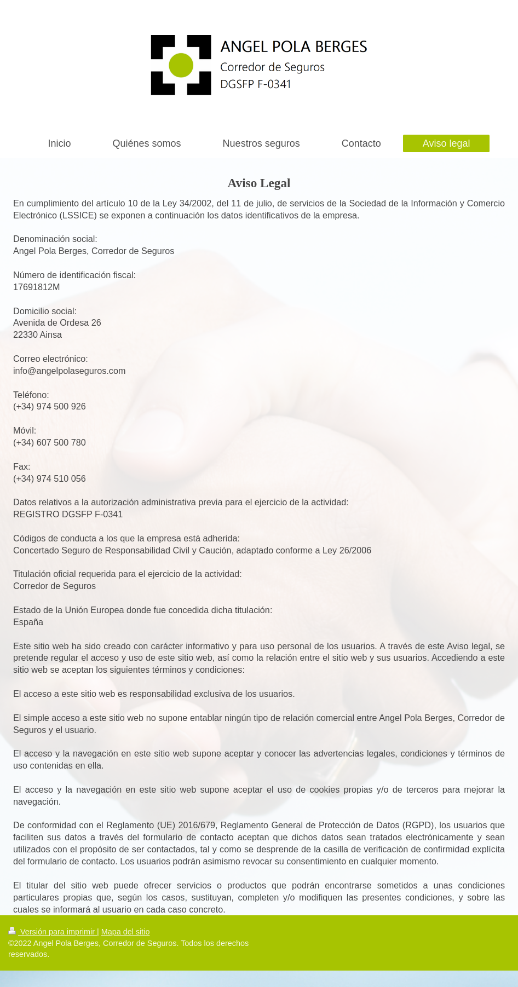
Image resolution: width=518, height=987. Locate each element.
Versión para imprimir (52, 931)
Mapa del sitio (125, 931)
